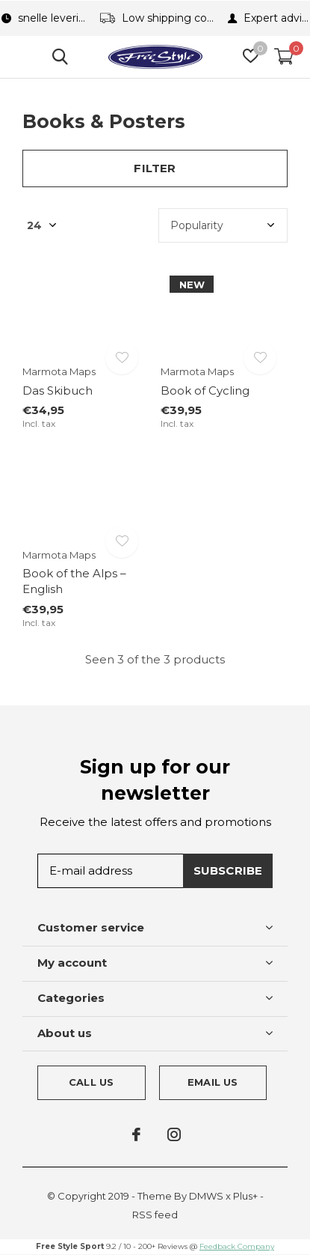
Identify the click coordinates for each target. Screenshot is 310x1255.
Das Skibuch (57, 390)
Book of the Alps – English (74, 581)
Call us (91, 1082)
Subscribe (228, 870)
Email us (212, 1082)
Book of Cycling (205, 390)
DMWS (206, 1196)
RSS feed (155, 1215)
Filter (155, 168)
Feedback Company (236, 1246)
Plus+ (245, 1196)
